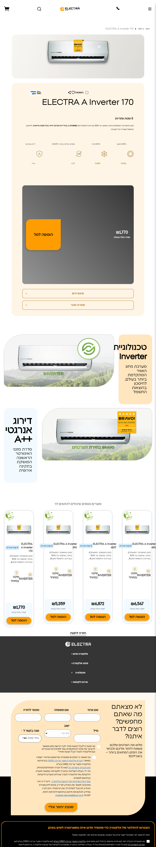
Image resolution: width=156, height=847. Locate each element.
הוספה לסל (43, 235)
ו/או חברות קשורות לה (79, 767)
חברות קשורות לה (136, 844)
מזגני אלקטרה (78, 662)
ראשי (147, 29)
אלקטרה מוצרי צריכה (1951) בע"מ (70, 840)
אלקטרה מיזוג (78, 653)
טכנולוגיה (77, 671)
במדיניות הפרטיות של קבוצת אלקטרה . (71, 780)
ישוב (66, 725)
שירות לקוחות (78, 681)
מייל (95, 730)
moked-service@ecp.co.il (69, 794)
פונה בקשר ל (30, 730)
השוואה (79, 92)
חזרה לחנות (78, 632)
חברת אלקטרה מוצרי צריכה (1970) (65, 760)
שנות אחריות (124, 118)
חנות (140, 29)
